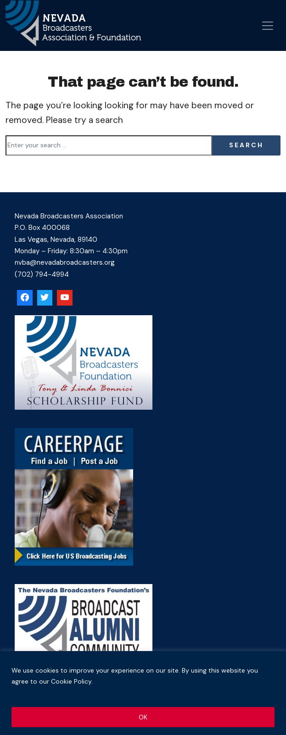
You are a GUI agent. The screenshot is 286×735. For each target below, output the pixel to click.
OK (143, 717)
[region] (143, 693)
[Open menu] (267, 26)
